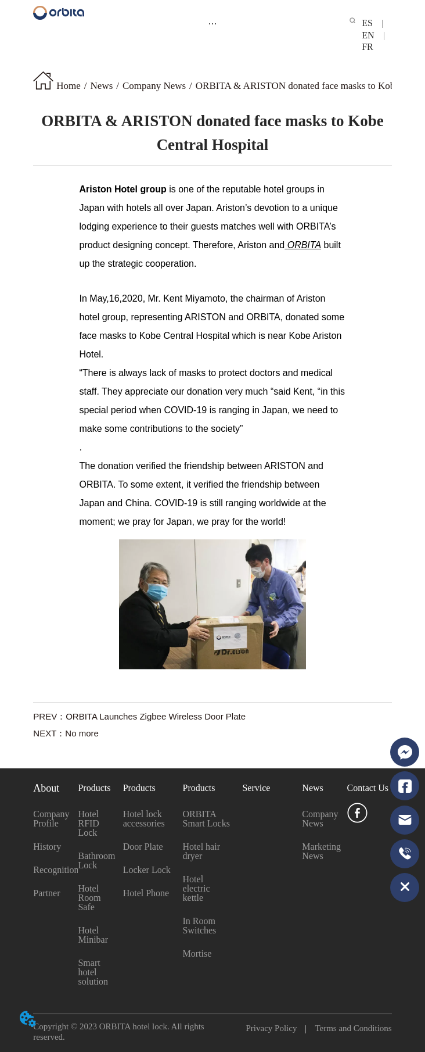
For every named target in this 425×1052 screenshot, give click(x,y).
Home (68, 85)
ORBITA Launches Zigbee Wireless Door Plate (156, 716)
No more (82, 733)
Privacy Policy (276, 1028)
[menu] (212, 23)
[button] (212, 23)
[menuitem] (212, 23)
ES (372, 23)
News (102, 85)
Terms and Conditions (348, 1028)
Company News (154, 85)
